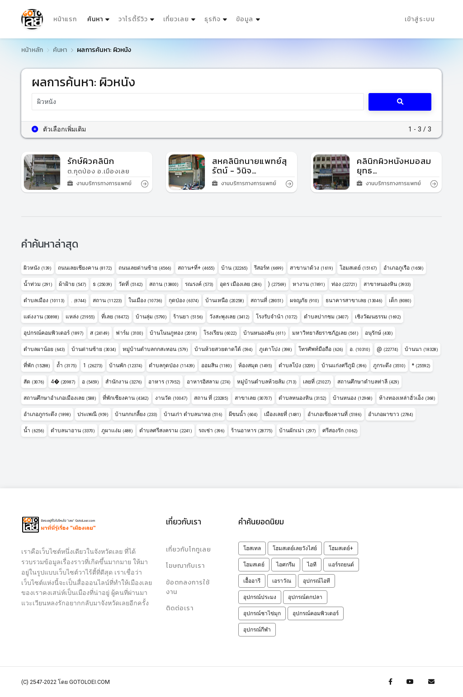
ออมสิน (216, 365)
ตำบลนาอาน (73, 430)
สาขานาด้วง (311, 268)
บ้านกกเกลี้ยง (136, 414)
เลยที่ (317, 382)
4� (63, 382)
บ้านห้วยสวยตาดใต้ (223, 349)
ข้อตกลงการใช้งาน (188, 587)
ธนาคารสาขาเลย (354, 300)
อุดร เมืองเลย (241, 284)
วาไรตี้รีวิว (133, 19)
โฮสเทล (252, 548)
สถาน (164, 284)
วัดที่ (130, 284)
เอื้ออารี (251, 581)
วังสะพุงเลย (229, 316)
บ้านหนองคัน (264, 333)
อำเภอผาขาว (390, 414)
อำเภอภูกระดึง (47, 414)
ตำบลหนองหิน (302, 398)
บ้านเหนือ (224, 300)
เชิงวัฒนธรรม (378, 316)
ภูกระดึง (389, 365)
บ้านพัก (125, 365)
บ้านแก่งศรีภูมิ (344, 365)
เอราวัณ (281, 581)
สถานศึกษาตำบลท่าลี (368, 382)
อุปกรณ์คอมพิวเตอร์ (54, 333)
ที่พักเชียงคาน (126, 398)
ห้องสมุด (255, 365)
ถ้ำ (67, 365)
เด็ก (400, 300)
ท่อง (344, 284)
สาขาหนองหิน (387, 284)
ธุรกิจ (212, 19)
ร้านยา (188, 316)
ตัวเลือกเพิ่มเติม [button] (59, 129)
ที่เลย (115, 316)
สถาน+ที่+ (196, 268)
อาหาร (164, 382)
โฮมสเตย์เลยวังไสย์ (295, 548)
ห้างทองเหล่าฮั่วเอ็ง (407, 398)
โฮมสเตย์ (358, 268)
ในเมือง (145, 300)
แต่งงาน (41, 316)
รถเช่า (211, 430)
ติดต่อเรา (180, 608)
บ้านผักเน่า (297, 430)
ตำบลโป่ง (297, 365)
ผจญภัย (304, 300)
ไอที (312, 564)
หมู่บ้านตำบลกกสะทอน (155, 349)
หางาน (309, 284)
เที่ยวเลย (176, 19)
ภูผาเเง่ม (117, 430)
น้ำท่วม (38, 284)
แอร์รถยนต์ (341, 564)
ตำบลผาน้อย (44, 349)
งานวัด (171, 398)
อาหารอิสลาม (209, 382)
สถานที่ (266, 300)
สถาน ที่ (211, 398)
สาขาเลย (253, 398)
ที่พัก (37, 365)
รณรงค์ (199, 284)
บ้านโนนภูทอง (173, 333)
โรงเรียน (220, 333)
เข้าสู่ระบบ (420, 19)
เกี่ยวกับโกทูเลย (188, 549)
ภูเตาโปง (275, 349)
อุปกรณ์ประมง (259, 597)
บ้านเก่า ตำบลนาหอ (193, 414)
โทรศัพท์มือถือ (320, 349)
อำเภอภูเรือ (403, 268)
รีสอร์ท (268, 268)
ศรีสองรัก (340, 430)
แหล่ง (80, 316)
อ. (360, 349)
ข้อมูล (244, 19)
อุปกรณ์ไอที (316, 581)
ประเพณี (93, 414)
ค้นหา (99, 17)
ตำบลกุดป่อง (172, 365)
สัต (34, 382)
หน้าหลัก (32, 50)
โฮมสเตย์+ (341, 548)
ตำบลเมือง (44, 300)
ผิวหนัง (38, 268)
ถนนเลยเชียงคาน (85, 268)
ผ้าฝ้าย (72, 284)
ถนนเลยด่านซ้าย (144, 268)
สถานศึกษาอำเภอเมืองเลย (60, 398)
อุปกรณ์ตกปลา (305, 597)
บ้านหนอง (353, 398)
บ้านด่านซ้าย (93, 349)
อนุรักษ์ (379, 333)
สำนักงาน (123, 382)
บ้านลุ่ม (151, 316)
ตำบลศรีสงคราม (165, 430)
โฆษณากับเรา (185, 566)
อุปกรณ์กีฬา (257, 630)
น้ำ (34, 430)
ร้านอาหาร (252, 430)
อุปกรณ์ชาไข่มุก (262, 613)
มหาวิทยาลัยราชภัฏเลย (325, 333)
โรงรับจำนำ (277, 316)
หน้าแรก (65, 19)
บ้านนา (421, 349)
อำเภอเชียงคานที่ (334, 414)
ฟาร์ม (129, 333)
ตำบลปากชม (326, 316)
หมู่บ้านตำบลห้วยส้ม (267, 382)
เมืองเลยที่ (282, 414)
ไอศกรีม (285, 564)
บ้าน (234, 268)
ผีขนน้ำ (243, 414)
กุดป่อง (184, 300)
